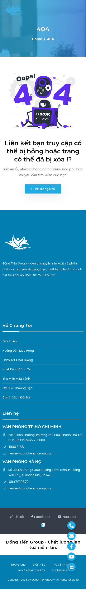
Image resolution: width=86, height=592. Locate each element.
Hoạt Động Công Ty (17, 369)
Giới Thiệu (10, 341)
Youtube (67, 516)
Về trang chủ (43, 189)
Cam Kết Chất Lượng (18, 360)
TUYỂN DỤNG (60, 570)
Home (37, 39)
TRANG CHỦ (18, 564)
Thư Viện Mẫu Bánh (16, 379)
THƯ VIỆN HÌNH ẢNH (63, 564)
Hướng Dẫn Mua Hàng (18, 351)
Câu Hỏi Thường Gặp (17, 388)
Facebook (41, 516)
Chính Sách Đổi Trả (16, 397)
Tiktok (17, 516)
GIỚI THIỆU (39, 564)
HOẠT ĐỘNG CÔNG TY (31, 570)
